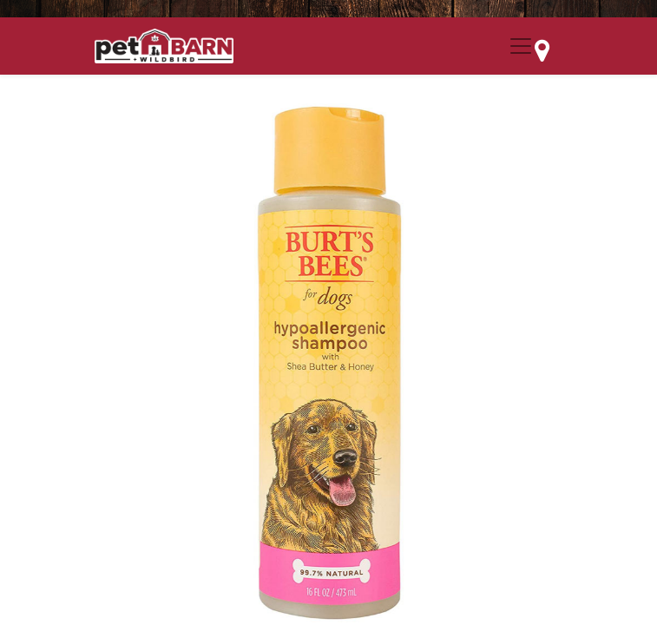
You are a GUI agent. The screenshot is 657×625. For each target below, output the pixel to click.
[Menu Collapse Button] (521, 46)
